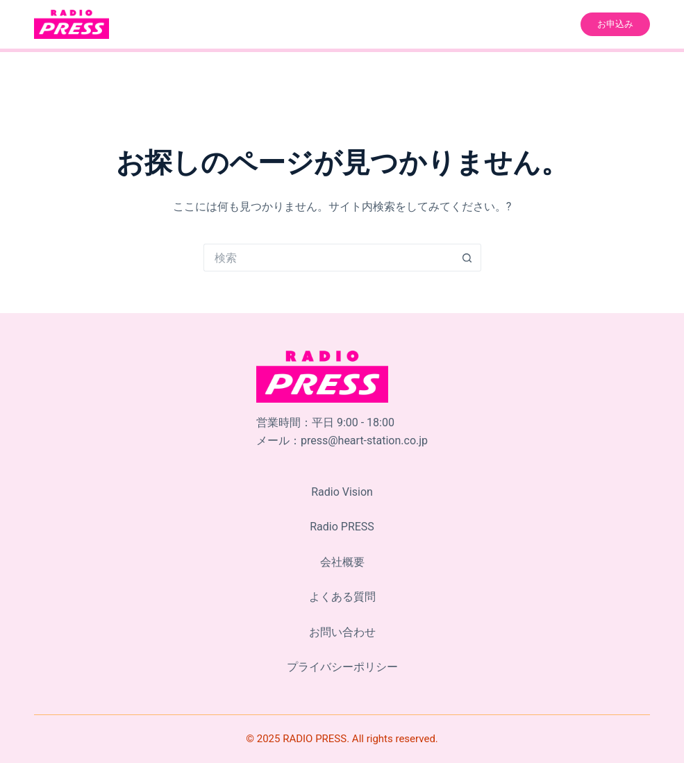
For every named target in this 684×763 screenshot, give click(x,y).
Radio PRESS (342, 527)
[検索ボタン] (467, 257)
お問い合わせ (342, 632)
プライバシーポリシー (342, 666)
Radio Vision (342, 491)
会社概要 (342, 562)
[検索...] (328, 257)
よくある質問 (342, 597)
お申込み (615, 24)
